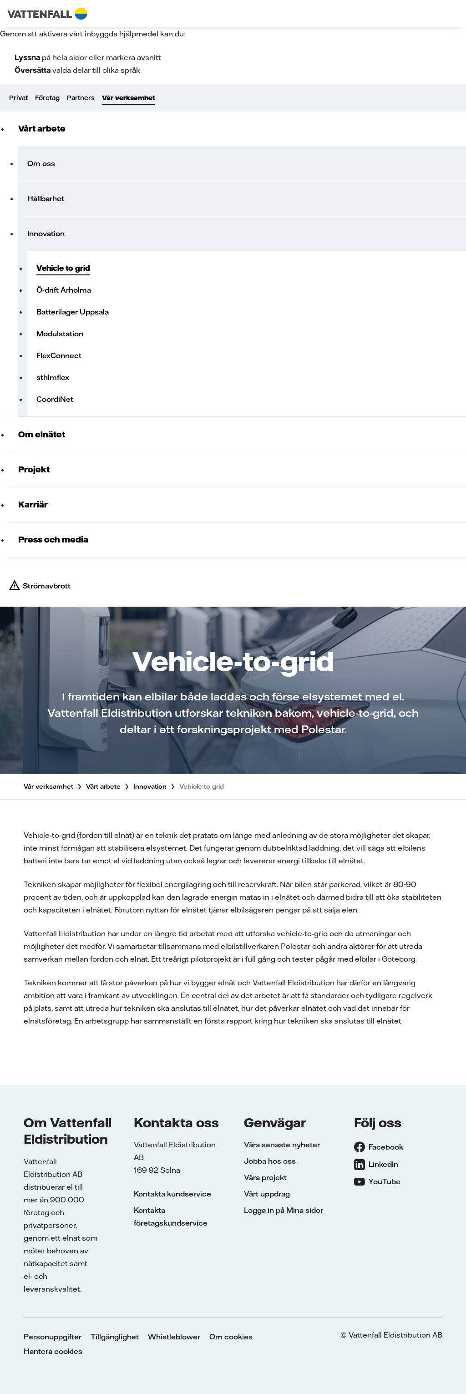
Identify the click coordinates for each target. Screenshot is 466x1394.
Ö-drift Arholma (63, 289)
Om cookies (231, 1336)
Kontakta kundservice (172, 1193)
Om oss (41, 163)
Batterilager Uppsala (72, 311)
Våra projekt (265, 1177)
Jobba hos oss (270, 1161)
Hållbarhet (45, 198)
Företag (47, 98)
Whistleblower (174, 1336)
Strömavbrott (47, 585)
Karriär (33, 504)
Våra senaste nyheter (282, 1144)
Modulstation (59, 333)
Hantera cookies (53, 1351)
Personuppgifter (52, 1336)
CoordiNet (54, 399)
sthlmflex (52, 377)
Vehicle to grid (63, 268)
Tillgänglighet (115, 1336)
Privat (18, 98)
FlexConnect (58, 355)
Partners (81, 98)
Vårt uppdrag (267, 1193)
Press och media (53, 539)
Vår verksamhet (128, 98)
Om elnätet (41, 434)
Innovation (46, 233)
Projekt (34, 469)
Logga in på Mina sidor (283, 1210)
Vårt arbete (42, 128)
